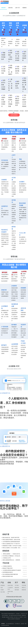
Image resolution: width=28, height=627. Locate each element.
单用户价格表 (10, 592)
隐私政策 (8, 617)
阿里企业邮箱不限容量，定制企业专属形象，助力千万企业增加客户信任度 (12, 539)
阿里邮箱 (3, 585)
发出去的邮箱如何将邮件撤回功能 (10, 574)
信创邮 (2, 589)
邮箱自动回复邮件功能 (7, 576)
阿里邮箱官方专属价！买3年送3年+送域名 (11, 545)
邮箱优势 (3, 7)
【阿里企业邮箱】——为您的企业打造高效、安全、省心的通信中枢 (12, 553)
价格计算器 (10, 585)
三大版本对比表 (10, 588)
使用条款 (12, 617)
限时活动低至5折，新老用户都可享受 (10, 537)
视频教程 (24, 7)
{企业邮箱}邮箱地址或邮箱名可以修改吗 (11, 570)
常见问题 (24, 585)
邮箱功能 (10, 7)
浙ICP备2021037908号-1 (18, 617)
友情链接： (3, 623)
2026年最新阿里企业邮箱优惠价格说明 (11, 541)
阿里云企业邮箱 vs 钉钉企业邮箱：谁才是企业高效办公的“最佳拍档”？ (12, 547)
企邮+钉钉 (17, 7)
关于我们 (17, 585)
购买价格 (17, 587)
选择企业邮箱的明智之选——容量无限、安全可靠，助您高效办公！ (12, 560)
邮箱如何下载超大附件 (7, 568)
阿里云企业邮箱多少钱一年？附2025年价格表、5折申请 (12, 543)
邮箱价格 (24, 589)
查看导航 (26, 2)
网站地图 (3, 617)
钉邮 (2, 587)
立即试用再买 (14, 115)
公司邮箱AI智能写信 (7, 566)
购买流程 (17, 589)
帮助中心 (24, 587)
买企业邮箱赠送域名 (10, 623)
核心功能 (3, 592)
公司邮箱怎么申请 (6, 557)
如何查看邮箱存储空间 (7, 572)
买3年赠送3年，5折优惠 (19, 623)
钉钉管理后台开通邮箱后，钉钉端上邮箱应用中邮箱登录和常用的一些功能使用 (12, 555)
